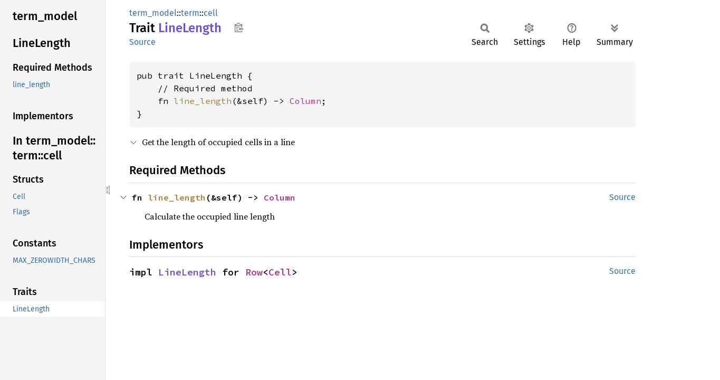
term (190, 13)
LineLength (187, 272)
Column (305, 101)
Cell (280, 272)
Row (254, 272)
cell (211, 13)
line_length (203, 101)
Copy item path (238, 27)
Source (142, 42)
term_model (153, 13)
